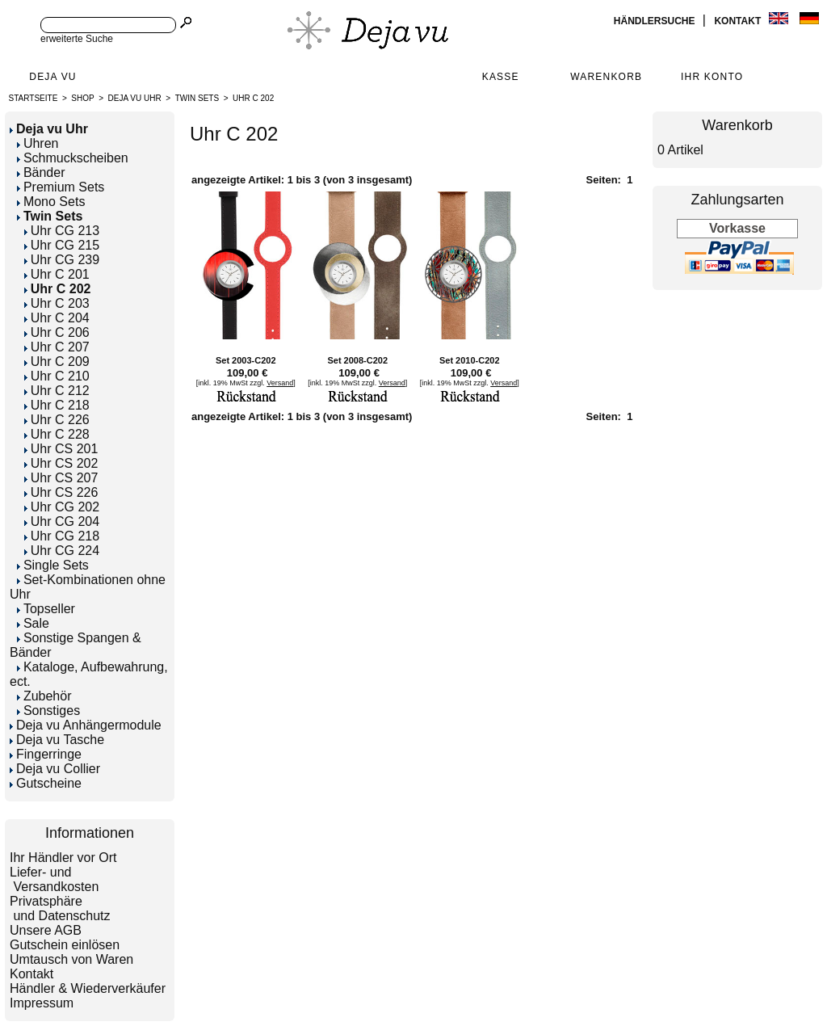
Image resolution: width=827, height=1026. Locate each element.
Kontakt (738, 21)
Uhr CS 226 (61, 492)
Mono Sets (51, 201)
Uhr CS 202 (61, 463)
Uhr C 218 (57, 405)
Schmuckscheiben (72, 158)
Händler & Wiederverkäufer (88, 988)
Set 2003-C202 (246, 360)
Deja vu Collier (55, 769)
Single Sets (53, 565)
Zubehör (44, 696)
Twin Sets (197, 98)
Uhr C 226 (57, 420)
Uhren (38, 143)
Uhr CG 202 (61, 507)
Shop (82, 98)
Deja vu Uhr (135, 98)
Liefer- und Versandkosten (54, 879)
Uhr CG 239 (61, 260)
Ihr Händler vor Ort (63, 857)
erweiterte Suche (76, 38)
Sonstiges (48, 710)
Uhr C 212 (57, 390)
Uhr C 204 (57, 318)
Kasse (500, 76)
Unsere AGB (46, 930)
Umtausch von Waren (71, 959)
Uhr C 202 (253, 98)
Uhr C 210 (57, 376)
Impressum (41, 1003)
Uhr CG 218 (61, 536)
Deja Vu (52, 76)
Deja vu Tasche (57, 739)
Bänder (41, 172)
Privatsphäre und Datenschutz (60, 908)
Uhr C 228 (57, 434)
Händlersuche (656, 21)
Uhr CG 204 (61, 521)
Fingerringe (46, 754)
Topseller (46, 609)
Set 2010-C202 (469, 360)
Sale (33, 623)
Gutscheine (46, 783)
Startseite (33, 98)
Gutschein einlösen (65, 945)
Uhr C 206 (57, 332)
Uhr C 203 (57, 303)
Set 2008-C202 (357, 360)
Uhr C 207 (57, 347)
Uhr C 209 (57, 361)
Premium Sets (60, 187)
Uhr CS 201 (61, 449)
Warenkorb (606, 76)
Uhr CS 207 (61, 478)
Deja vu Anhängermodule (86, 725)
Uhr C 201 (57, 274)
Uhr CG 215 (61, 245)
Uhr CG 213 (61, 231)
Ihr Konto (712, 76)
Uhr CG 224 (61, 550)
